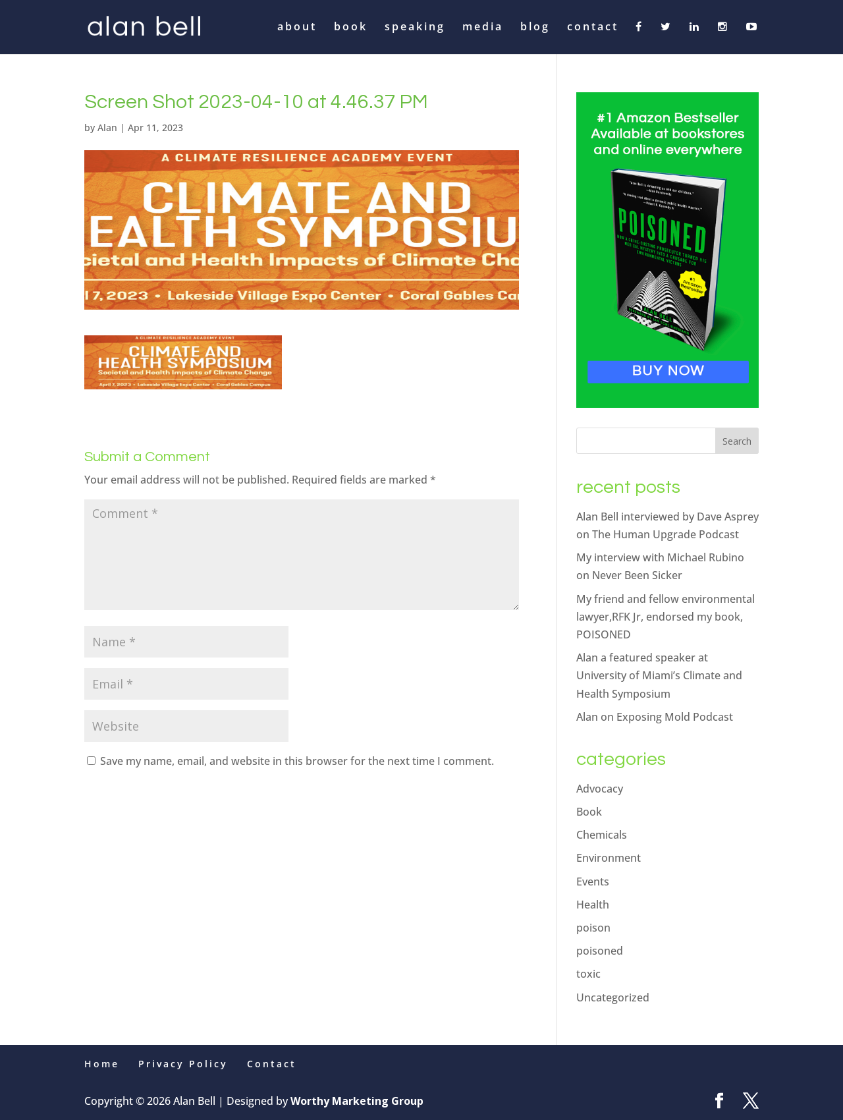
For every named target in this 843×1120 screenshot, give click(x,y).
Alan (107, 127)
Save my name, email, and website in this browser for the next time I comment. (297, 761)
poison (593, 927)
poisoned (599, 950)
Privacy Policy (183, 1063)
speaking (415, 28)
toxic (588, 973)
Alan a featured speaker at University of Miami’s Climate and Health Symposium (659, 675)
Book (589, 811)
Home (101, 1063)
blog (535, 28)
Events (592, 881)
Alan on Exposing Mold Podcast (654, 717)
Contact (271, 1063)
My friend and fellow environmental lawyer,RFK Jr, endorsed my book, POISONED (665, 617)
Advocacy (599, 788)
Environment (608, 858)
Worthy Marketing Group (356, 1101)
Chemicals (601, 834)
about (297, 28)
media (482, 28)
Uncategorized (612, 997)
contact (592, 28)
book (350, 28)
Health (592, 904)
